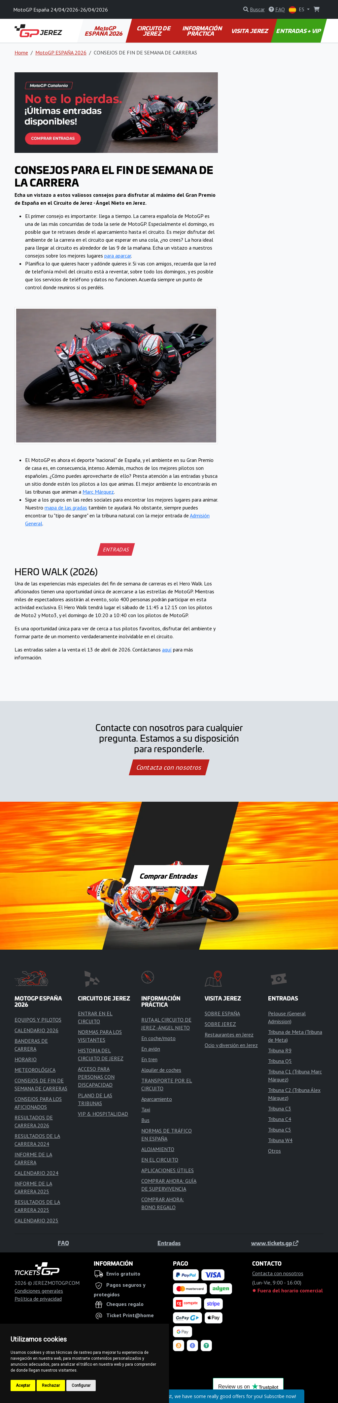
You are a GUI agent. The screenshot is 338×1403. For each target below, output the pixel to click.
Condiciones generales (39, 1290)
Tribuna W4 (280, 1140)
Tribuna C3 (279, 1108)
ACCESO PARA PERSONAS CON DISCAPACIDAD (96, 1077)
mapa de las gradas (66, 507)
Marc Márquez (98, 491)
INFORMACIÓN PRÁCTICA (202, 30)
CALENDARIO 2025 (36, 1220)
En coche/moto (158, 1038)
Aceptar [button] (23, 1385)
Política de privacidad (38, 1298)
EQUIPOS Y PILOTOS (38, 1019)
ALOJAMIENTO (157, 1149)
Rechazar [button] (51, 1385)
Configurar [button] (81, 1385)
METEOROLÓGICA (35, 1070)
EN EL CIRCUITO (159, 1159)
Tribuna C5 (279, 1129)
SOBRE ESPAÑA (222, 1013)
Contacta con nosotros (169, 767)
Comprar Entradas (169, 876)
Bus (145, 1120)
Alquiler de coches (161, 1070)
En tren (149, 1059)
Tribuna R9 (279, 1050)
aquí (167, 649)
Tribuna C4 (279, 1119)
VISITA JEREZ (250, 31)
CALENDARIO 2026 (36, 1030)
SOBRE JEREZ (220, 1024)
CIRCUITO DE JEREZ (154, 30)
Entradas (169, 1243)
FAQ (63, 1243)
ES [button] (297, 10)
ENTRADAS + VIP (299, 31)
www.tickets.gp (274, 1243)
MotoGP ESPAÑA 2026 (104, 30)
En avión (150, 1048)
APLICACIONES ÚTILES (167, 1170)
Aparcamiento (156, 1099)
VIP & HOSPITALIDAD (103, 1113)
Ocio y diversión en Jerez (231, 1045)
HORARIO (26, 1059)
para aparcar (117, 255)
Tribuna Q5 (280, 1061)
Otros (274, 1150)
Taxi (145, 1109)
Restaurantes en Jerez (229, 1034)
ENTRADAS (116, 549)
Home (21, 52)
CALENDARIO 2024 (36, 1173)
